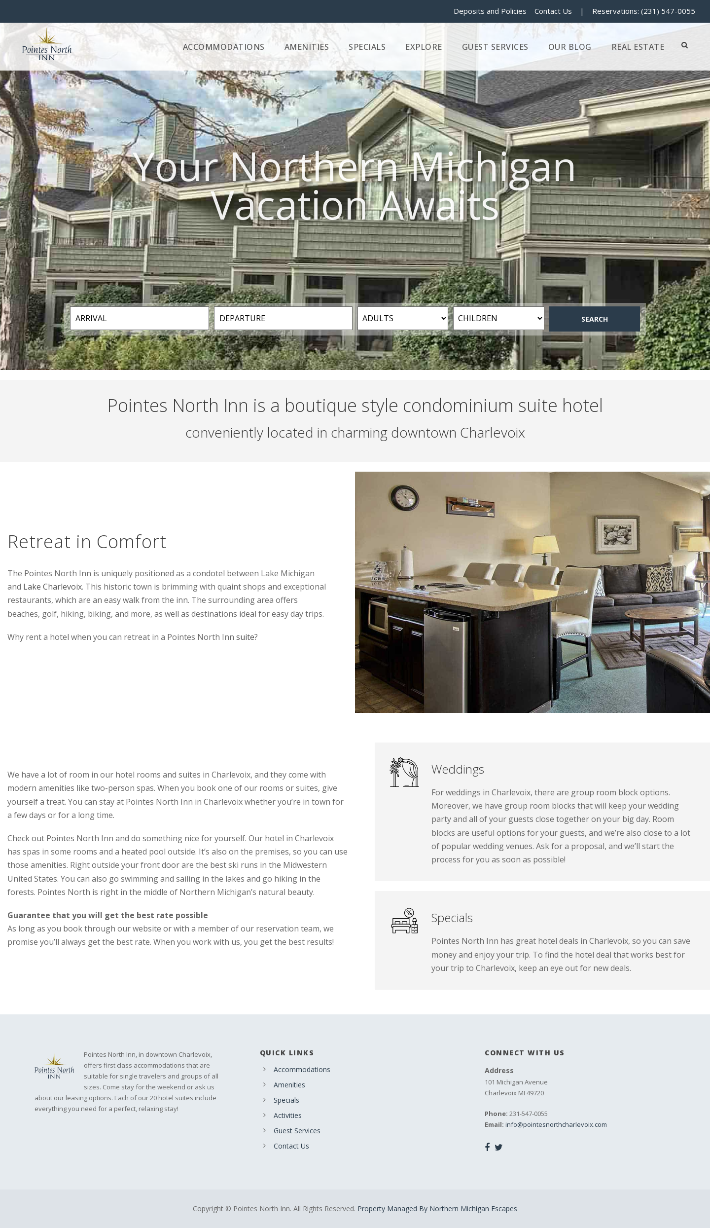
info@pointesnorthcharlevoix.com (556, 1124)
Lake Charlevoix (52, 586)
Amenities (306, 46)
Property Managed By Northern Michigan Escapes (437, 1208)
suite (245, 637)
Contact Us (553, 11)
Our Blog (570, 46)
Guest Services (495, 46)
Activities (288, 1115)
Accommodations (224, 46)
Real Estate (638, 46)
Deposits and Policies (490, 11)
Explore (423, 46)
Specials (367, 46)
